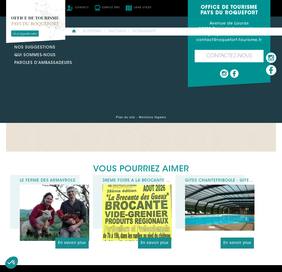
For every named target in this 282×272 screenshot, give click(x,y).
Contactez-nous (229, 56)
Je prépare (92, 31)
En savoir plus (72, 243)
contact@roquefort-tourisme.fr (229, 40)
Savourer (117, 31)
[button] (11, 262)
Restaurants (144, 31)
